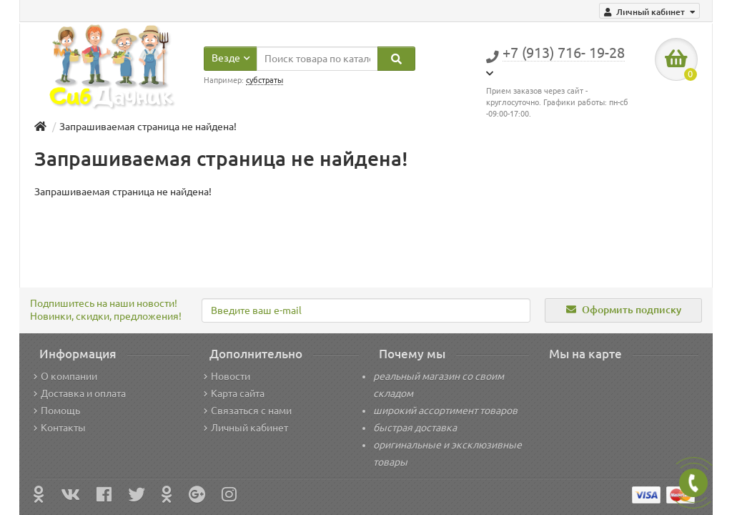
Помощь (57, 410)
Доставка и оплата (80, 393)
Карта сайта (234, 393)
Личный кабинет (246, 427)
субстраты (264, 80)
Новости (227, 376)
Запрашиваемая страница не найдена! (148, 126)
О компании (65, 376)
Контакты (60, 427)
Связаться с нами (248, 410)
